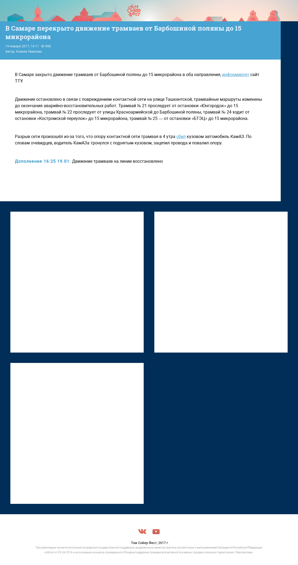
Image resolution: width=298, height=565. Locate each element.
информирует (235, 74)
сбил (181, 136)
